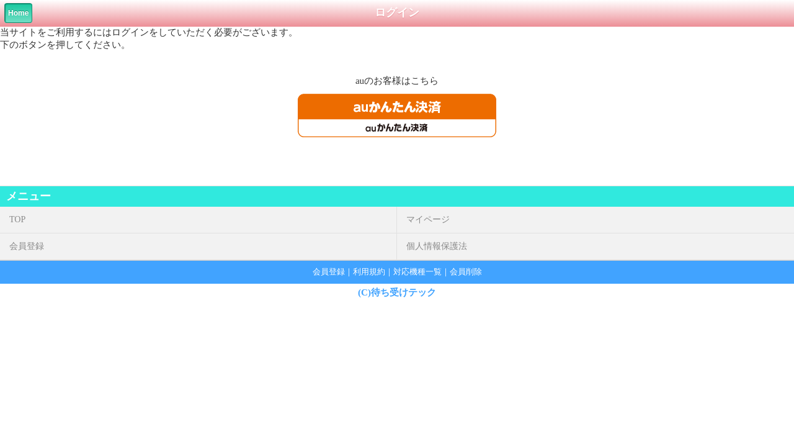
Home (18, 13)
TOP (17, 219)
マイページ (428, 219)
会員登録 (26, 246)
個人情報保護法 (436, 246)
